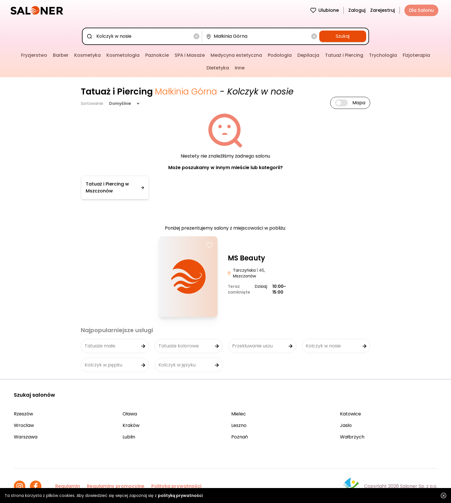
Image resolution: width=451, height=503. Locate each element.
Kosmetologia (122, 55)
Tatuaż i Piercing (344, 55)
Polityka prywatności (176, 486)
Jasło (346, 425)
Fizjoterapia (416, 55)
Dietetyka (218, 68)
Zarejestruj (382, 10)
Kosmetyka (87, 55)
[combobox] (143, 36)
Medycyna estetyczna (236, 55)
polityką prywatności (180, 495)
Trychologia (383, 55)
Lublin (129, 437)
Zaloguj (357, 10)
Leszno (238, 425)
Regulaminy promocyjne (115, 486)
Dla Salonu (421, 10)
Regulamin (67, 486)
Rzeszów (23, 414)
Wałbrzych (352, 437)
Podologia (280, 55)
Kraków (131, 425)
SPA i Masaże (190, 55)
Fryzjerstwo (34, 55)
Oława (130, 414)
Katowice (350, 414)
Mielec (238, 414)
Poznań (239, 437)
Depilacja (308, 55)
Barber (60, 55)
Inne (239, 68)
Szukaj (342, 36)
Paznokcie (157, 55)
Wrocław (24, 425)
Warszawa (25, 437)
